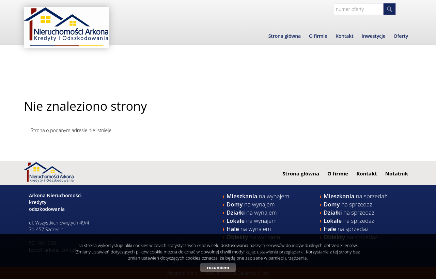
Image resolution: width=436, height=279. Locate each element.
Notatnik (396, 173)
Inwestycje (374, 36)
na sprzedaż (355, 196)
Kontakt (345, 36)
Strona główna (284, 36)
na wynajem (258, 196)
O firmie (318, 36)
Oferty (401, 36)
